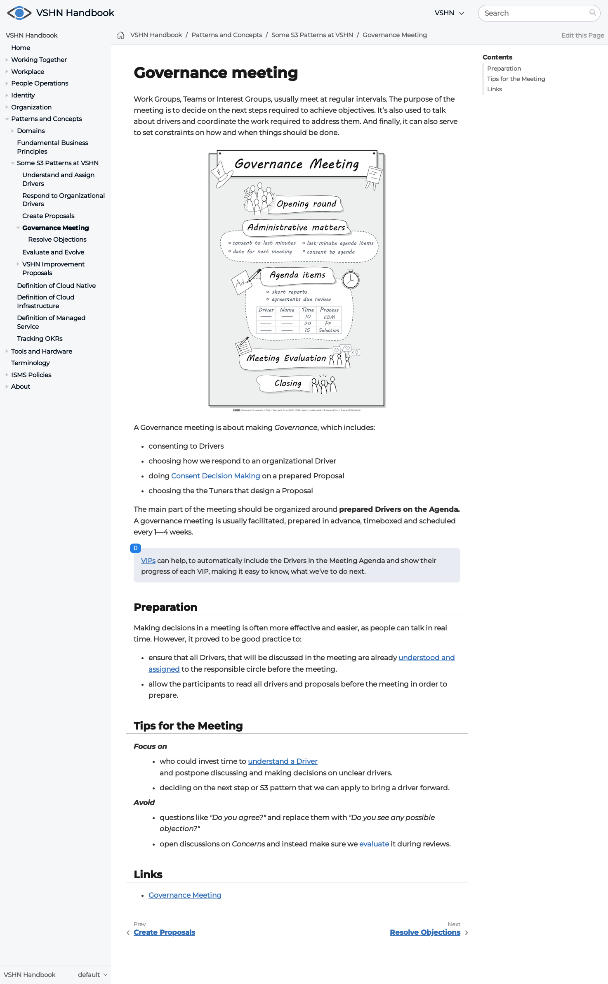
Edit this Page (582, 35)
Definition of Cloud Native (56, 286)
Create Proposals (48, 216)
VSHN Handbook (75, 13)
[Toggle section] (6, 59)
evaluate (374, 844)
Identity (23, 95)
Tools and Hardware (41, 351)
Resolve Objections (57, 239)
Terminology (30, 363)
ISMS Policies (31, 375)
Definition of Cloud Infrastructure (45, 301)
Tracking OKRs (39, 338)
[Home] (120, 35)
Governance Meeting (55, 228)
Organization (31, 107)
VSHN (444, 13)
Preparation (504, 68)
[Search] (532, 13)
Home (20, 48)
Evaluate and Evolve (53, 252)
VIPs (148, 561)
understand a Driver (283, 761)
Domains (31, 131)
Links (494, 89)
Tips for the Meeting (516, 79)
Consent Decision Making (215, 476)
